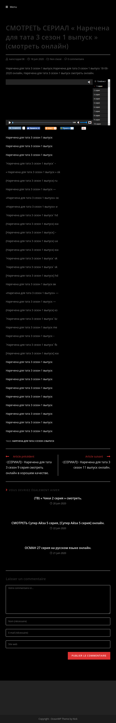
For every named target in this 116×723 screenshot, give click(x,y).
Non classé (55, 59)
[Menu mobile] (11, 7)
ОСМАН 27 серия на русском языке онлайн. (58, 548)
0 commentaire (76, 59)
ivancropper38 (16, 59)
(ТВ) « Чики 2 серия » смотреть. (58, 498)
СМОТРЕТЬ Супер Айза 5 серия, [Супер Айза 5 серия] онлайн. (57, 523)
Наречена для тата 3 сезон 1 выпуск (29, 137)
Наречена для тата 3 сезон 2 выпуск (33, 441)
